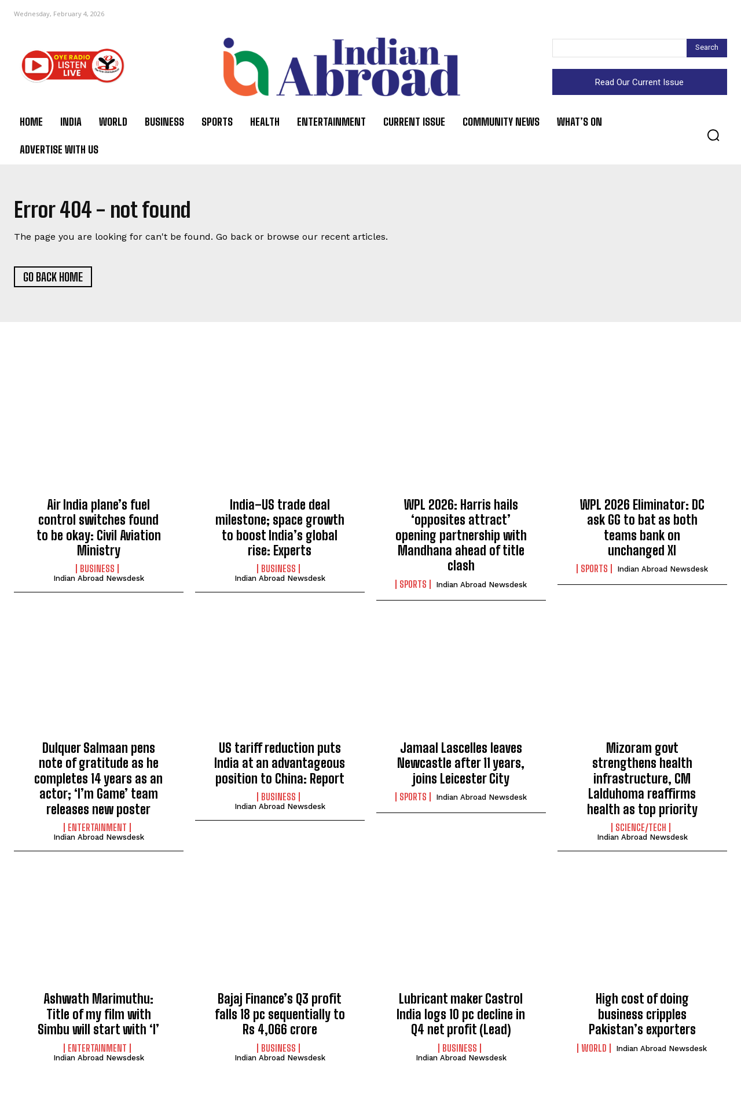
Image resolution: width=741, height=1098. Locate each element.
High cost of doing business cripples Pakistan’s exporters (642, 1017)
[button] (713, 135)
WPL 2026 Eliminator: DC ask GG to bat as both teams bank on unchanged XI (642, 530)
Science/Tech (640, 831)
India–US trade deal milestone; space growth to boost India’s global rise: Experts (279, 530)
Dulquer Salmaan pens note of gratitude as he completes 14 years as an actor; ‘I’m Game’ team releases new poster (98, 782)
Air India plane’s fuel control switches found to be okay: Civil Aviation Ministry (98, 530)
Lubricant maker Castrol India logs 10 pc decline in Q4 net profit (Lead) (461, 1017)
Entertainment (97, 831)
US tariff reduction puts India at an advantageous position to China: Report (279, 767)
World (594, 1051)
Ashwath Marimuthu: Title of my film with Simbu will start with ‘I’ (98, 1017)
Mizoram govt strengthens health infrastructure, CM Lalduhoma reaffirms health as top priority (642, 782)
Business (97, 572)
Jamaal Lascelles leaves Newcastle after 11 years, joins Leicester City (460, 767)
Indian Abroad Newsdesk (98, 581)
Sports (413, 587)
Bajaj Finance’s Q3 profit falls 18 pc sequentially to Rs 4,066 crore (280, 1017)
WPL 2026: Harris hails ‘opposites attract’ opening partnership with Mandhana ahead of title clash (461, 538)
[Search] (707, 48)
